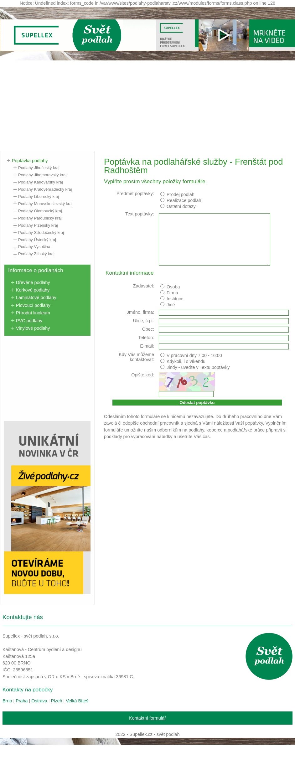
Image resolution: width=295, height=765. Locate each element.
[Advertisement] (147, 104)
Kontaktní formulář (147, 718)
